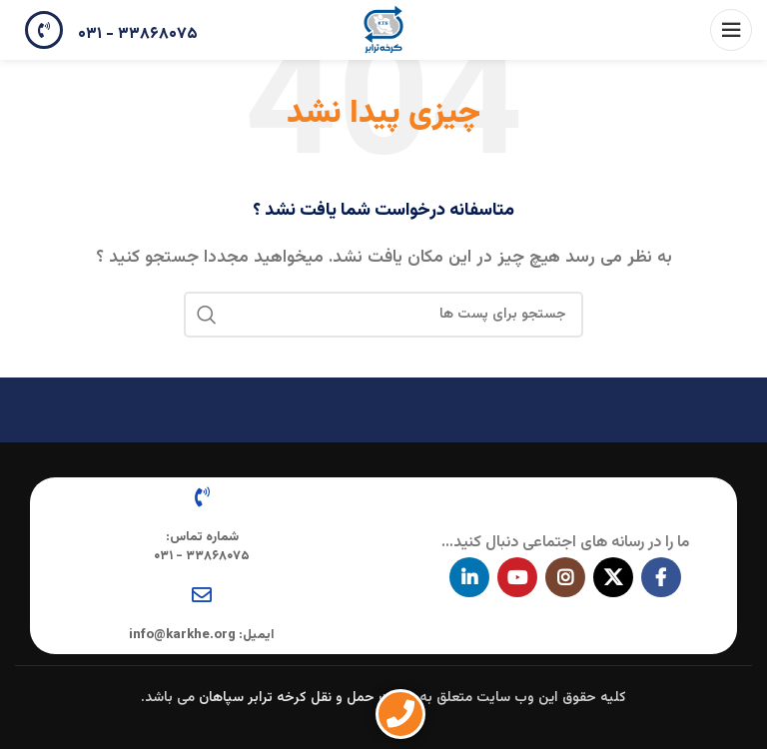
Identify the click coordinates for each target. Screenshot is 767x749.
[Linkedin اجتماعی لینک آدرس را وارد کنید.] (469, 577)
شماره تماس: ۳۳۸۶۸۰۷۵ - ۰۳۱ (202, 546)
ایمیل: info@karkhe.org (202, 635)
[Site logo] (383, 30)
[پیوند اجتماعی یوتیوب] (517, 577)
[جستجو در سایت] (383, 315)
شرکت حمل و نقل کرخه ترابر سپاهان (307, 698)
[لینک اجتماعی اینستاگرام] (565, 577)
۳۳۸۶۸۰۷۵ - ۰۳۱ (138, 34)
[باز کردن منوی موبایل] (731, 30)
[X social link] (613, 577)
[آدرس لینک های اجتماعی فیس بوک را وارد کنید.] (661, 577)
